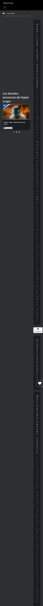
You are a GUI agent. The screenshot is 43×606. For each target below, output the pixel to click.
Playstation (38, 330)
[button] (14, 132)
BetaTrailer (8, 3)
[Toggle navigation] (5, 7)
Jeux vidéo (11, 13)
